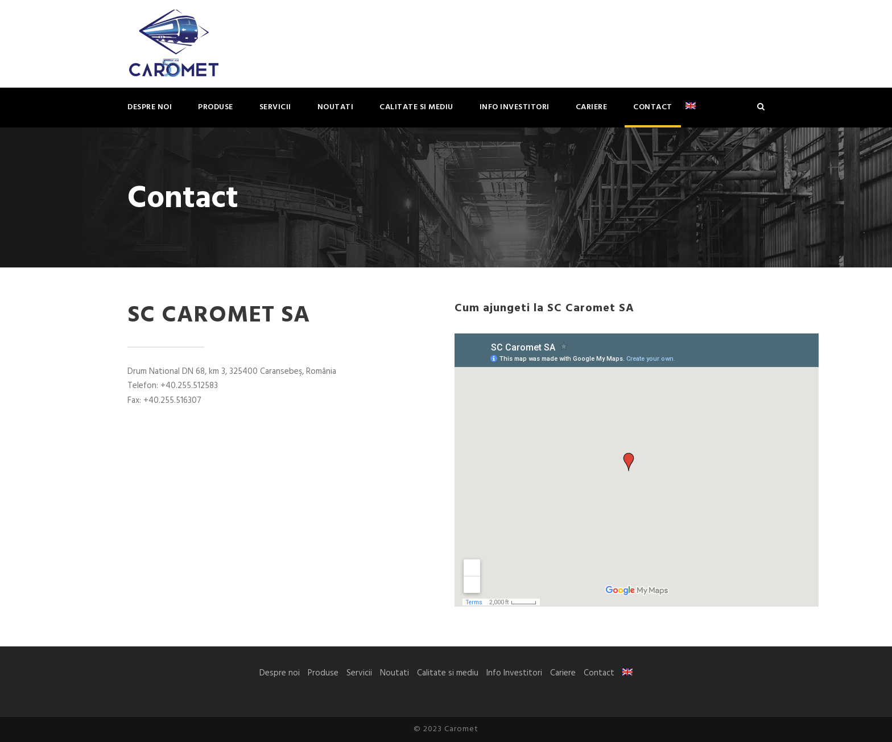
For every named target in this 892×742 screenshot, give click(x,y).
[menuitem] (690, 114)
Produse (215, 107)
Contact (652, 107)
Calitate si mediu (416, 107)
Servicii (275, 107)
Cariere (592, 107)
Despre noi (149, 107)
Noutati (335, 107)
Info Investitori (515, 107)
